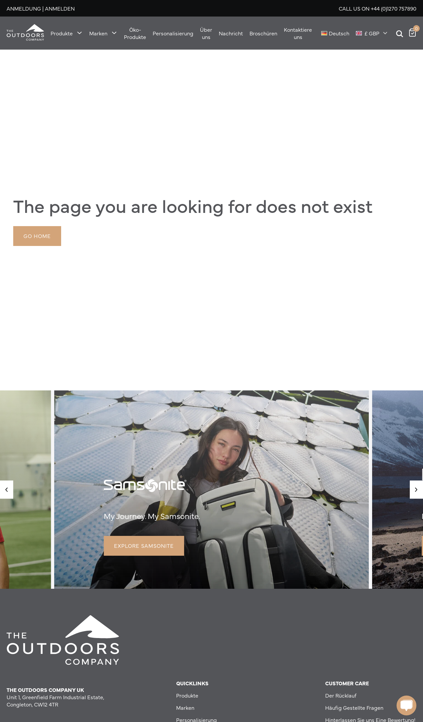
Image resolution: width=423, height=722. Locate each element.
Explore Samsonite (144, 545)
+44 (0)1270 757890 (393, 8)
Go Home (37, 235)
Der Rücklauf (341, 695)
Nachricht (231, 33)
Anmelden (60, 8)
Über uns (206, 33)
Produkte (62, 33)
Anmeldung (24, 8)
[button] (6, 489)
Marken (98, 33)
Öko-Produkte (135, 33)
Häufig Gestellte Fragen (354, 707)
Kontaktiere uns (298, 33)
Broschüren (263, 33)
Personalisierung (173, 33)
